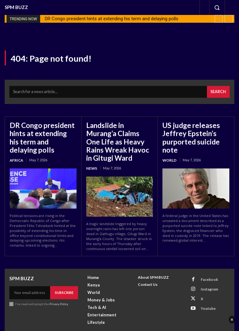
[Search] (219, 91)
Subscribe (64, 278)
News (91, 155)
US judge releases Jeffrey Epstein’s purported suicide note (194, 131)
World (169, 147)
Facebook (206, 265)
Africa (16, 147)
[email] (30, 278)
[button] (216, 7)
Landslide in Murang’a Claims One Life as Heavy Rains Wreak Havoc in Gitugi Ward (116, 134)
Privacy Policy (58, 289)
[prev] (219, 19)
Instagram (206, 273)
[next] (228, 19)
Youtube (205, 289)
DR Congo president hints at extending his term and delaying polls (111, 18)
